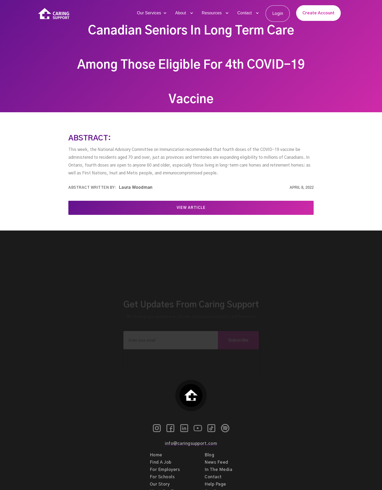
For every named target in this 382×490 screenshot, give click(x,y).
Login (277, 13)
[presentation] (191, 355)
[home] (53, 13)
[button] (151, 13)
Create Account (318, 13)
